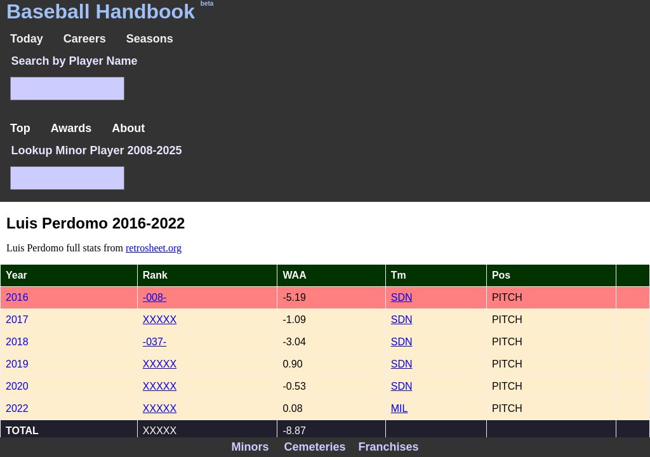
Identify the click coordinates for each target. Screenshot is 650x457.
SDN (402, 297)
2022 (17, 408)
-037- (154, 341)
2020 (17, 386)
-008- (154, 297)
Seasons (149, 38)
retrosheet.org (154, 247)
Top (20, 128)
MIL (399, 408)
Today (26, 38)
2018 (17, 341)
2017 (17, 319)
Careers (84, 38)
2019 (17, 364)
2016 (17, 297)
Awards (71, 128)
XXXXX (159, 319)
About (128, 128)
